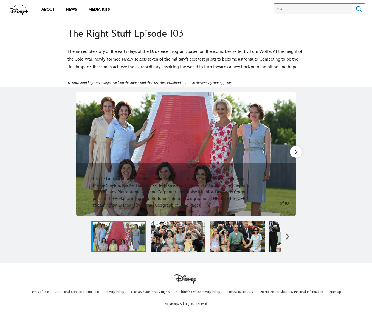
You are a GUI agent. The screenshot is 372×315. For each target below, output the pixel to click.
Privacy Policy (114, 292)
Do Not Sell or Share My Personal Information (291, 292)
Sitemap (335, 292)
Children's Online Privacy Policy (198, 292)
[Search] (313, 8)
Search (359, 8)
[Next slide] (287, 154)
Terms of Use (39, 292)
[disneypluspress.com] (19, 9)
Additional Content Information (77, 292)
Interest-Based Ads (240, 292)
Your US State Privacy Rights (150, 292)
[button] (287, 236)
